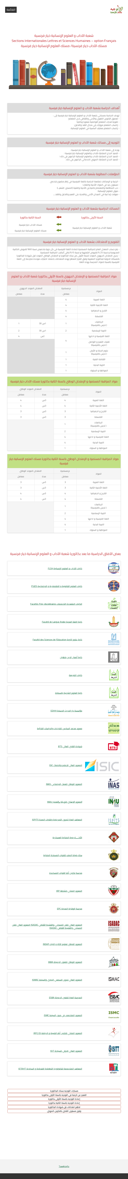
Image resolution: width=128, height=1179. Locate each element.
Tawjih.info (64, 1166)
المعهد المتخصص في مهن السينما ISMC (63, 1015)
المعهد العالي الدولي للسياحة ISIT (66, 1051)
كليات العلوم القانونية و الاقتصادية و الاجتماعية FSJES (56, 586)
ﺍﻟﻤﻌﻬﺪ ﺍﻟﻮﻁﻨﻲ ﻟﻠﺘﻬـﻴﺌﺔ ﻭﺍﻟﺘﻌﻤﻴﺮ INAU (64, 802)
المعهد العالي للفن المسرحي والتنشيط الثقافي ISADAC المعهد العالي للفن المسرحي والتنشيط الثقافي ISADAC (47, 926)
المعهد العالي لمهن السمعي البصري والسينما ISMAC (57, 980)
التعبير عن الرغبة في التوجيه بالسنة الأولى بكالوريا (64, 1095)
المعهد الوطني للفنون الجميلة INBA (65, 962)
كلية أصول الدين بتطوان (71, 657)
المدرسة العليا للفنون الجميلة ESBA (65, 997)
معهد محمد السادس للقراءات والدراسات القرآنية (59, 728)
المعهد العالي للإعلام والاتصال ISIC (65, 765)
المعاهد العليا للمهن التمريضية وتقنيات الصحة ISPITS (57, 819)
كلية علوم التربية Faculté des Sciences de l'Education (57, 639)
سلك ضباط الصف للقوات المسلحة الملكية (62, 855)
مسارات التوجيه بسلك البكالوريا (64, 1091)
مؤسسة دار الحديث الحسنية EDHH (66, 711)
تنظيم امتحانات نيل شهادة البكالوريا (64, 1107)
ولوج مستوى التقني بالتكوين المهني (64, 1111)
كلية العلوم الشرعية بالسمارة (68, 693)
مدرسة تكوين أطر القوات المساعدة (65, 873)
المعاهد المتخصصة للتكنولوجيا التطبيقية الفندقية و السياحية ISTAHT (50, 1069)
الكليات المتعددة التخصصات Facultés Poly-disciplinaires (56, 604)
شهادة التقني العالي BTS (70, 746)
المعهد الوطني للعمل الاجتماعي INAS (64, 784)
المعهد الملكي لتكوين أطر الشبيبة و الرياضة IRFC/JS (57, 1033)
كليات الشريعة (75, 675)
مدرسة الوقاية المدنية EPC (69, 909)
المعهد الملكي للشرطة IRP (69, 891)
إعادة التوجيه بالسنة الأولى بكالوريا (64, 1099)
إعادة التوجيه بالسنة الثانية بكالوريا (64, 1103)
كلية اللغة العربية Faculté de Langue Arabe (62, 622)
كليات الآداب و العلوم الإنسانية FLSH (65, 568)
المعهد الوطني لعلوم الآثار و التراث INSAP (62, 944)
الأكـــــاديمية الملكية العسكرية (67, 837)
